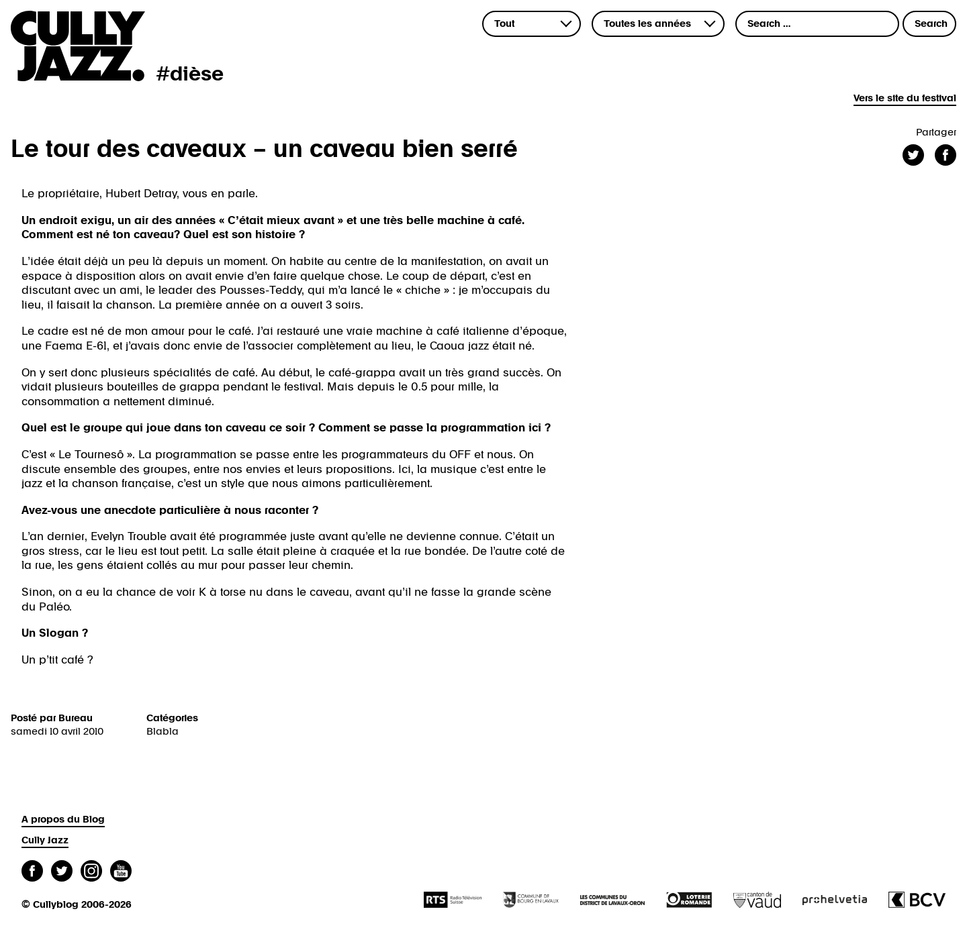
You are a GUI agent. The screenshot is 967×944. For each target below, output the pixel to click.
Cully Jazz (44, 840)
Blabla (162, 731)
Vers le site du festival (905, 98)
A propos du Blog (63, 819)
